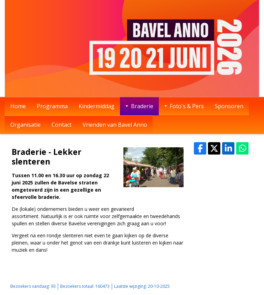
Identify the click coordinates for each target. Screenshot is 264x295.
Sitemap (202, 286)
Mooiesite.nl (242, 286)
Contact (62, 124)
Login (220, 286)
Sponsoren (229, 106)
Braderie (139, 106)
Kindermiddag (96, 106)
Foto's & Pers (184, 106)
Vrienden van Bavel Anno (114, 124)
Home (18, 106)
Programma (52, 106)
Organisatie (25, 124)
